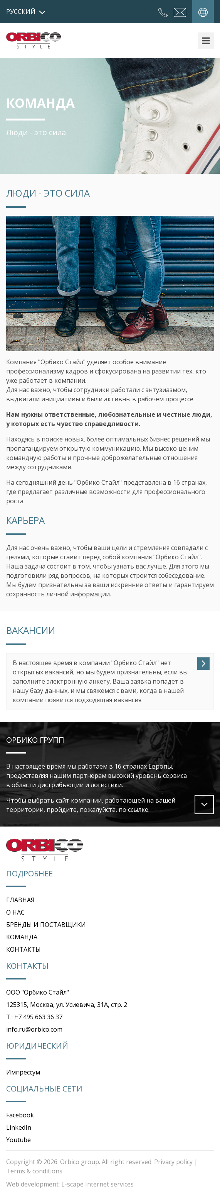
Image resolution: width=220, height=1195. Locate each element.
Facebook (20, 1115)
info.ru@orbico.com (34, 1029)
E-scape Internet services (97, 1184)
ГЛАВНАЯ (20, 900)
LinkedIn (18, 1127)
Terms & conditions (34, 1171)
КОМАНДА (21, 937)
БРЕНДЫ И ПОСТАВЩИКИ (46, 924)
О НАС (15, 912)
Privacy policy (173, 1162)
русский (25, 11)
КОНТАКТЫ (23, 949)
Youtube (18, 1140)
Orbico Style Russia (33, 40)
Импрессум (23, 1072)
